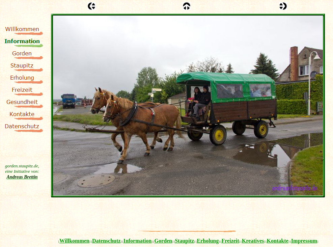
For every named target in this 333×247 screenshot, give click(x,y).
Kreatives (253, 241)
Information (137, 241)
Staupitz (184, 241)
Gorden (163, 241)
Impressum (304, 241)
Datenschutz (106, 241)
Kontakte (277, 241)
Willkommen (74, 241)
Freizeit (230, 241)
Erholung (208, 241)
